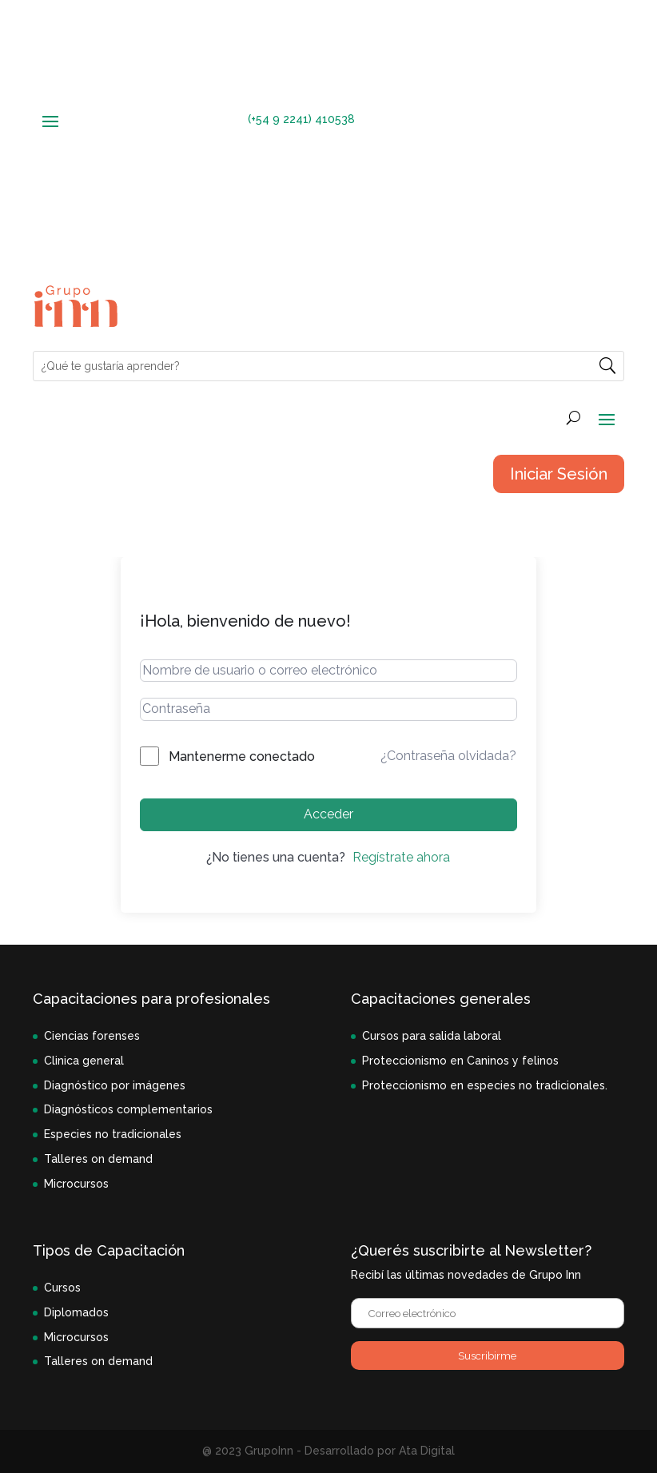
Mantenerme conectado (242, 756)
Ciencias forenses (92, 1035)
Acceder (328, 814)
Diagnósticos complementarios (128, 1109)
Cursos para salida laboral (431, 1035)
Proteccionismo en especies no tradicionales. (484, 1085)
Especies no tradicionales (112, 1134)
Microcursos (76, 1183)
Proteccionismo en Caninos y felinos (460, 1060)
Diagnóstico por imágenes (114, 1085)
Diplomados (76, 1312)
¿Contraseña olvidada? (448, 755)
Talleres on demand (98, 1159)
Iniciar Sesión (558, 474)
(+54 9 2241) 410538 (301, 119)
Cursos (62, 1287)
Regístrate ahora (401, 857)
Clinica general (84, 1060)
